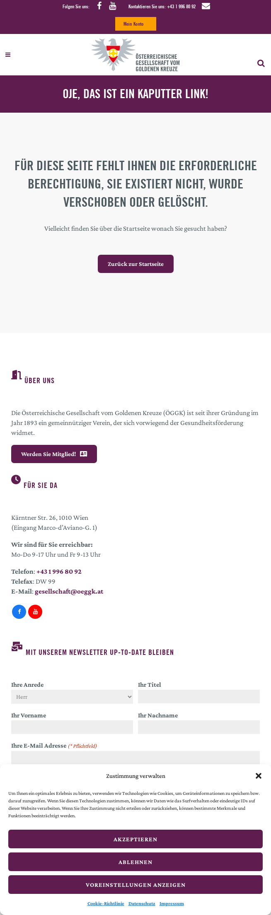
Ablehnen (135, 862)
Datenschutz (141, 903)
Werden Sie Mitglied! (54, 454)
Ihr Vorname (28, 715)
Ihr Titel (149, 684)
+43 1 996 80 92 (181, 6)
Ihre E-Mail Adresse (54, 746)
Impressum (172, 903)
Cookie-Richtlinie (105, 903)
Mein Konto (133, 24)
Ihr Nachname (158, 715)
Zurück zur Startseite (136, 264)
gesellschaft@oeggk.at (69, 591)
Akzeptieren (135, 839)
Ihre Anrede (27, 684)
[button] (258, 776)
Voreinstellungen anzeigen (136, 884)
